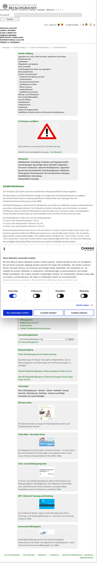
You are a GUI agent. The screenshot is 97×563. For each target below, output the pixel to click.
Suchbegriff (4, 15)
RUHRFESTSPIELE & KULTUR (12, 40)
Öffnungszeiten (26, 320)
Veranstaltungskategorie (29, 339)
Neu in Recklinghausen (27, 390)
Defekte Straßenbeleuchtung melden (35, 328)
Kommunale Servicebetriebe (29, 170)
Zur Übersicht (56, 152)
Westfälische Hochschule (28, 92)
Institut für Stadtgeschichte (28, 110)
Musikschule (22, 107)
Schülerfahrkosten (59, 47)
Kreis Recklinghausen (50, 170)
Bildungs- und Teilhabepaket (28, 94)
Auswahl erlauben (48, 313)
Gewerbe (22, 393)
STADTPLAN (23, 10)
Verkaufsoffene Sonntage (28, 179)
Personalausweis (37, 173)
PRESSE (32, 10)
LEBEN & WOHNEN (8, 30)
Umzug (65, 390)
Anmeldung (35, 162)
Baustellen (53, 165)
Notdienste (64, 170)
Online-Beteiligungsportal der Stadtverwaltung (37, 354)
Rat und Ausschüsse (53, 173)
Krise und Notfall (24, 66)
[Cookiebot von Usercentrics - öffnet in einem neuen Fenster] (83, 249)
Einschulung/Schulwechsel (29, 82)
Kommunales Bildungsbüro (28, 97)
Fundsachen (32, 167)
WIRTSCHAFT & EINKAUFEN (11, 37)
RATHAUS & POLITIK (8, 28)
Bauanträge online (40, 165)
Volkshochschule (24, 105)
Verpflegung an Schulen (28, 84)
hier (58, 146)
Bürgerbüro (63, 165)
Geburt (49, 390)
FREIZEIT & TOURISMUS (10, 42)
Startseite (6, 47)
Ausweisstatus (26, 325)
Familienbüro (23, 61)
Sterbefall (57, 390)
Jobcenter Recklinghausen (48, 167)
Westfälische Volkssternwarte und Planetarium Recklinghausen (41, 112)
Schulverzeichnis (25, 79)
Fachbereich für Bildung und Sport (32, 77)
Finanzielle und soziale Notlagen (31, 396)
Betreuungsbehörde (25, 72)
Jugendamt (64, 167)
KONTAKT (14, 10)
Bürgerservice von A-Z (29, 323)
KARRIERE (41, 10)
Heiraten (41, 390)
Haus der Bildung (24, 99)
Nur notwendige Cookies (18, 313)
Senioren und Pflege (56, 393)
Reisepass (66, 173)
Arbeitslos (43, 393)
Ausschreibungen (25, 165)
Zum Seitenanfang (12, 555)
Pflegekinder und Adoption (28, 64)
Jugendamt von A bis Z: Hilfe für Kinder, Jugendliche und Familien (42, 56)
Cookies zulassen (79, 313)
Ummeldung (37, 176)
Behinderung (32, 393)
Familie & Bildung (20, 47)
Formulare (22, 167)
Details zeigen (82, 305)
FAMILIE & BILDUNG (8, 35)
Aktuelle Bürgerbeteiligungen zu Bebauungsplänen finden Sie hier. (45, 371)
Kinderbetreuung (24, 59)
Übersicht (42, 555)
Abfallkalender (24, 162)
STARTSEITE (4, 10)
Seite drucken (29, 555)
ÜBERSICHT (50, 10)
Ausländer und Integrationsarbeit (54, 162)
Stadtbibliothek (23, 102)
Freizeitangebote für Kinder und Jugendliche (34, 69)
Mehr (59, 456)
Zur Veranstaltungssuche (28, 342)
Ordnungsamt (23, 173)
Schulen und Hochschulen (39, 47)
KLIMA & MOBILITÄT (8, 33)
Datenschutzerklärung (72, 555)
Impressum (54, 555)
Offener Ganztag (25, 87)
